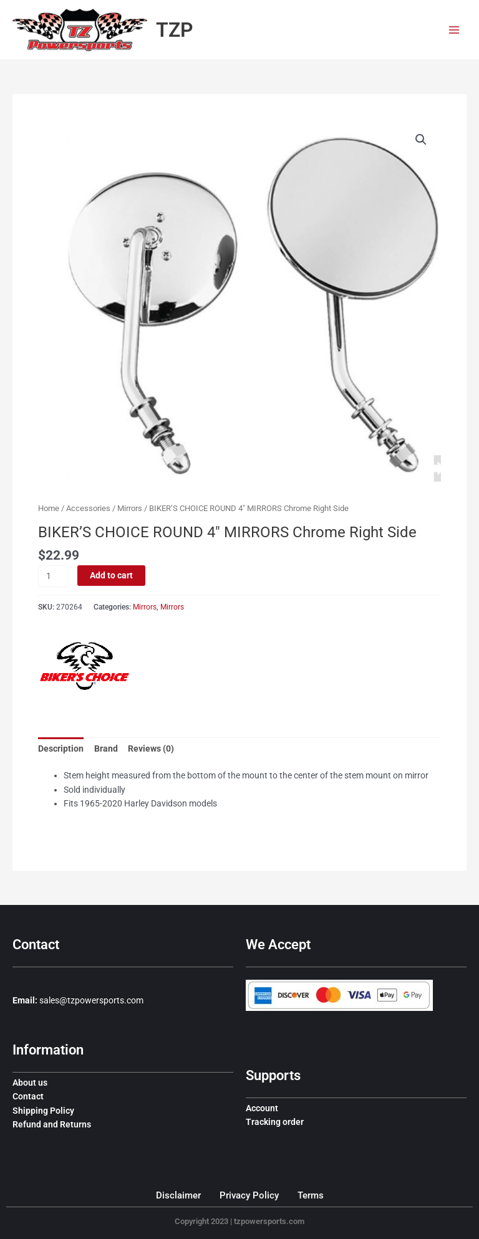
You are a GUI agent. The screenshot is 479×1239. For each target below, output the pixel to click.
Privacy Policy (249, 1195)
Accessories (88, 508)
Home (48, 508)
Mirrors (129, 508)
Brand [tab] (106, 748)
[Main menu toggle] (454, 29)
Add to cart (111, 575)
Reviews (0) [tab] (151, 748)
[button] (421, 139)
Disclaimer (178, 1195)
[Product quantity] (53, 576)
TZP (174, 30)
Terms (311, 1195)
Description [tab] (61, 748)
